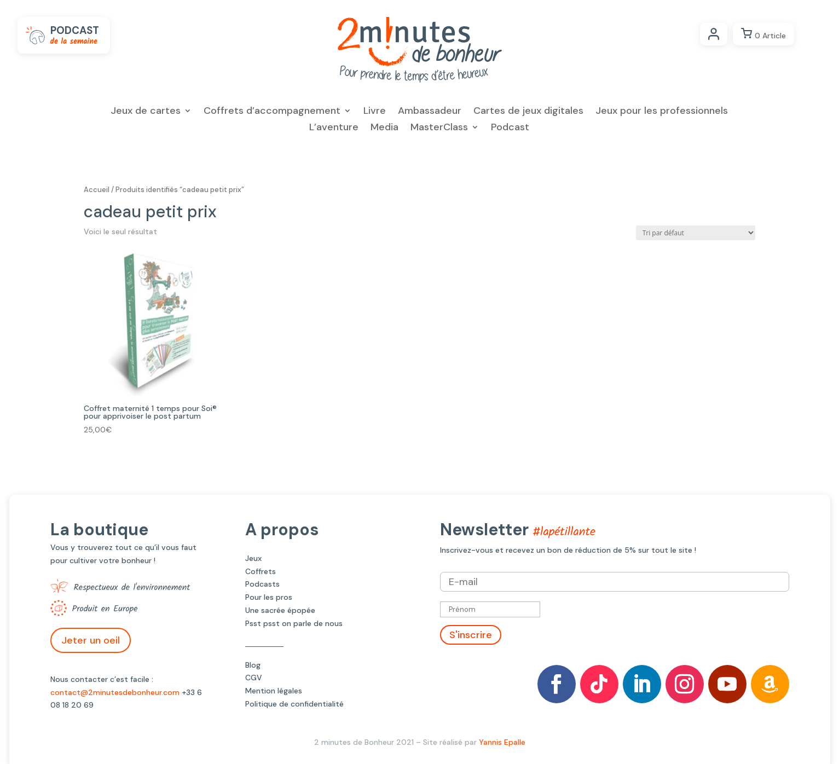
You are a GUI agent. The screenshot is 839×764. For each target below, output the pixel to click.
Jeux (253, 558)
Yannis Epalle (502, 742)
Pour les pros (268, 597)
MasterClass (439, 128)
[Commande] (695, 232)
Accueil (96, 189)
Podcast (510, 128)
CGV (253, 677)
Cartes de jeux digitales (528, 112)
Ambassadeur (429, 112)
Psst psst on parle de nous (294, 623)
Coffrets (260, 571)
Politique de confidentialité (294, 704)
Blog (253, 665)
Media (384, 128)
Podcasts (262, 584)
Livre (374, 112)
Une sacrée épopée (280, 610)
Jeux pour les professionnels (661, 112)
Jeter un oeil (90, 640)
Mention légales (273, 691)
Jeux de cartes (146, 112)
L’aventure (333, 128)
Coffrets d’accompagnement (272, 112)
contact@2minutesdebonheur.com (115, 692)
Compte (713, 34)
